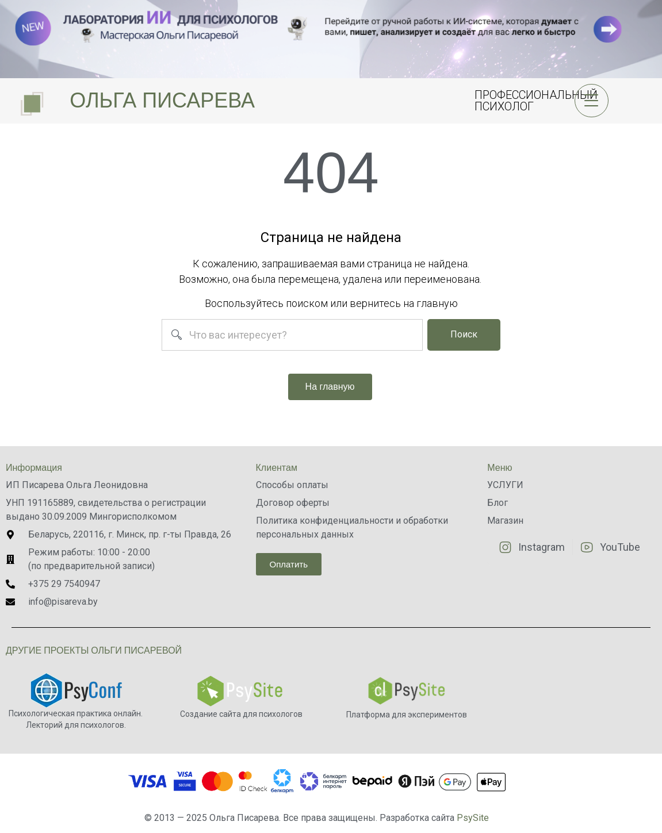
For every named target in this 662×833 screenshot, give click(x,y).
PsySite (473, 817)
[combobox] (292, 335)
